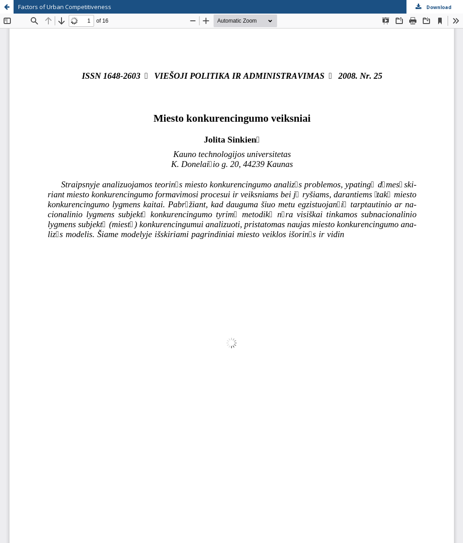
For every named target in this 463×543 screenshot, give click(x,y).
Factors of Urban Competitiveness (64, 7)
